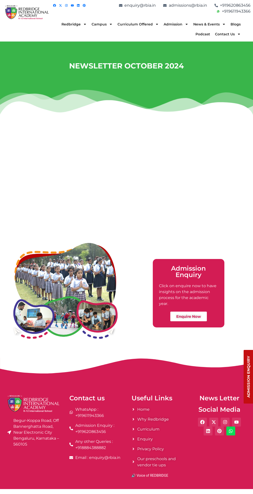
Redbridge (74, 24)
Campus (102, 24)
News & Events (209, 24)
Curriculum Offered (138, 24)
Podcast (202, 34)
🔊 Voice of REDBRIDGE (150, 475)
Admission (176, 24)
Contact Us (228, 34)
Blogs (236, 24)
